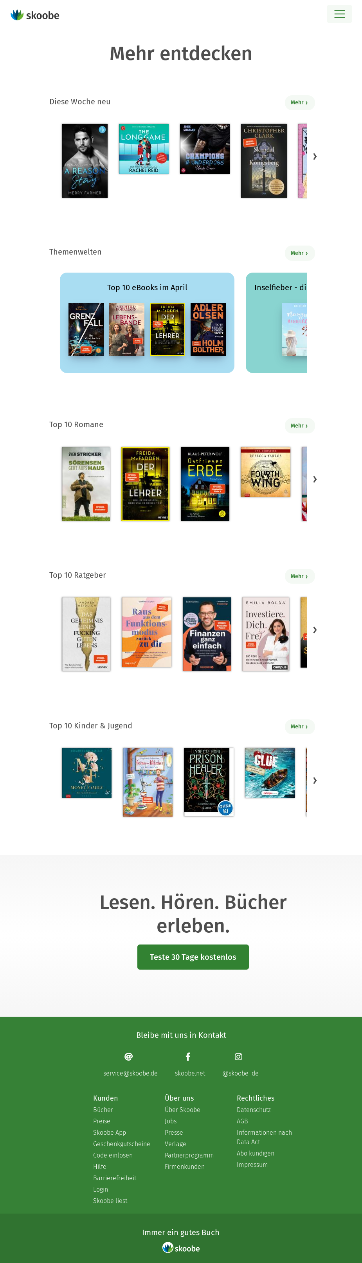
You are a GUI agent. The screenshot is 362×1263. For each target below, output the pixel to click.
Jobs (170, 1121)
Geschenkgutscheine (121, 1144)
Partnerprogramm (189, 1155)
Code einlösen (113, 1155)
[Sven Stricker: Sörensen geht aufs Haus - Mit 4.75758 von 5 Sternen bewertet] (86, 484)
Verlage (175, 1144)
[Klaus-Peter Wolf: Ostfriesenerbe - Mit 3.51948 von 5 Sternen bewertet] (205, 484)
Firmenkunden (185, 1166)
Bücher (103, 1110)
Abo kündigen (255, 1153)
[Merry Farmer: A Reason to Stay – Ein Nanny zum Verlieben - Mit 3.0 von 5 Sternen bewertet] (85, 161)
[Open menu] (339, 14)
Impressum (252, 1164)
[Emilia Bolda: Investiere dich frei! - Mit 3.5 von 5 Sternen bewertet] (265, 634)
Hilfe (99, 1166)
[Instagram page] (240, 1064)
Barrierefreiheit (114, 1178)
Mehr (299, 102)
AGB (242, 1121)
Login (100, 1189)
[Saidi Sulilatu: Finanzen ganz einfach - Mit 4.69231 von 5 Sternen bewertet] (207, 634)
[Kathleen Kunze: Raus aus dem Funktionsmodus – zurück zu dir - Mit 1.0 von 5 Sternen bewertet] (146, 632)
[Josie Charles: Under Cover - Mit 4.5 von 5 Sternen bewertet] (205, 149)
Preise (101, 1121)
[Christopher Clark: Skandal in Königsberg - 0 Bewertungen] (264, 161)
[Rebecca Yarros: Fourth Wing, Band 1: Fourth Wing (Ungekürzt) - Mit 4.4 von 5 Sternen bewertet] (265, 472)
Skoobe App (109, 1132)
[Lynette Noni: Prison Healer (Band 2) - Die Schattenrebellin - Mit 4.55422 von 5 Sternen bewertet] (209, 782)
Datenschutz (254, 1110)
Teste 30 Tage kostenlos (193, 957)
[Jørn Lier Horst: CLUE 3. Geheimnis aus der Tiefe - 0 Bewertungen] (270, 773)
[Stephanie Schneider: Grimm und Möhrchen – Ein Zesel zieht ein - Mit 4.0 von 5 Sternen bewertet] (147, 782)
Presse (174, 1132)
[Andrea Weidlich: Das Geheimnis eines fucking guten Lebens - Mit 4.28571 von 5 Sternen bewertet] (86, 634)
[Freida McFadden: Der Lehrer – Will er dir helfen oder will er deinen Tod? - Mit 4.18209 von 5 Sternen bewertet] (145, 484)
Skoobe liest (110, 1201)
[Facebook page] (190, 1064)
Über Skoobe (182, 1110)
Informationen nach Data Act (264, 1137)
